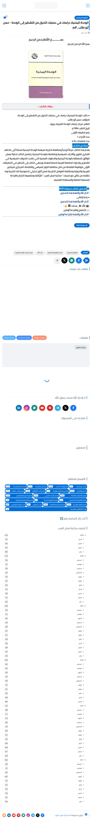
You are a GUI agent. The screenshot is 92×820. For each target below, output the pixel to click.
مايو (80, 585)
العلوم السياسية (82, 17)
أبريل (80, 539)
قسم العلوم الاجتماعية (55, 252)
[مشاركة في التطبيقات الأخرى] (57, 260)
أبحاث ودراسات (77, 486)
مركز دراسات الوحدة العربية (24, 252)
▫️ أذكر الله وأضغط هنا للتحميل (75, 193)
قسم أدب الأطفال (35, 491)
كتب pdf (40, 252)
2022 (81, 705)
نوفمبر (79, 564)
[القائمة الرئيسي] (88, 5)
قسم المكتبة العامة (54, 504)
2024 (81, 605)
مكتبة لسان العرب (62, 815)
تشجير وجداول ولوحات (57, 491)
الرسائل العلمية (37, 486)
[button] (79, 260)
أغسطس (79, 572)
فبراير (80, 547)
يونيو (80, 580)
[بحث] (4, 5)
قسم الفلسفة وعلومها (19, 500)
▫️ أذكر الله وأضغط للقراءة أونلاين (74, 214)
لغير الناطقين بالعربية (46, 509)
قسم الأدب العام (15, 491)
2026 (81, 535)
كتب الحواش (34, 504)
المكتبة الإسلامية (16, 486)
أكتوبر (80, 618)
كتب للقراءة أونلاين (15, 504)
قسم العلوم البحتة (46, 500)
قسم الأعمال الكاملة (73, 495)
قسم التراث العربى (46, 495)
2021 (81, 759)
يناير (80, 551)
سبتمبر (79, 568)
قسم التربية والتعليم (19, 495)
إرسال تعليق (80, 347)
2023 (81, 660)
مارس (80, 543)
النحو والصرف (78, 491)
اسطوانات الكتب (58, 486)
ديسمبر (79, 560)
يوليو (80, 576)
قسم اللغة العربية (76, 504)
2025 (81, 555)
